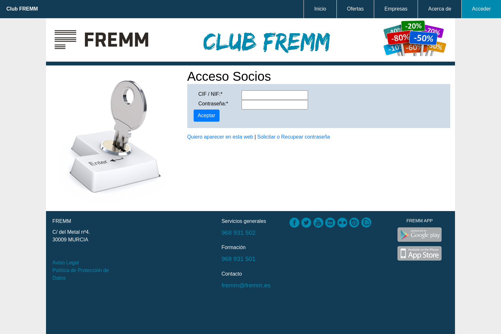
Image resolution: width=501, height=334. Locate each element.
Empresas (395, 8)
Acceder (481, 8)
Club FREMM (22, 8)
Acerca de (439, 8)
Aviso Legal (65, 262)
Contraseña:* (213, 103)
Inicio (320, 8)
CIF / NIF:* (210, 94)
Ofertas (355, 8)
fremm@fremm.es (246, 285)
